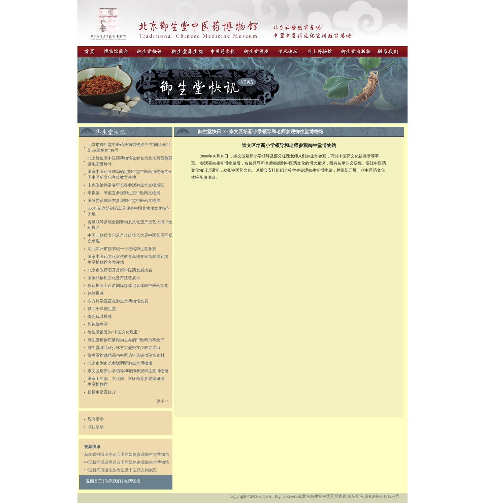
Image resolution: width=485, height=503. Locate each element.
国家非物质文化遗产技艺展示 (114, 277)
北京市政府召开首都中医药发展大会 (120, 270)
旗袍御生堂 (98, 324)
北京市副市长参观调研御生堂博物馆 (120, 363)
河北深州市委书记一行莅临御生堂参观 (122, 248)
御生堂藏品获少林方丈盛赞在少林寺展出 (124, 347)
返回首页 (94, 481)
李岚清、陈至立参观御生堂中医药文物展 (124, 192)
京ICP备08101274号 (382, 496)
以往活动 (96, 426)
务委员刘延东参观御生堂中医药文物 (124, 200)
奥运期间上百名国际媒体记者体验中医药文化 (128, 285)
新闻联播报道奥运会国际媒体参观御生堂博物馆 (126, 454)
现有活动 (96, 419)
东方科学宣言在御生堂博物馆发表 (118, 301)
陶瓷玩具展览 (100, 316)
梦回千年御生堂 (102, 308)
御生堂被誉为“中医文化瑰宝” (114, 332)
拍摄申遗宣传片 (102, 392)
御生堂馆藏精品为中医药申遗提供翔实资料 (126, 355)
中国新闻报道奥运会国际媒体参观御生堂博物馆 (126, 462)
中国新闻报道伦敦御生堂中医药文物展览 (120, 470)
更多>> (162, 401)
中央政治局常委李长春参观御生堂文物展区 (126, 185)
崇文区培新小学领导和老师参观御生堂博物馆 (128, 370)
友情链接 (132, 481)
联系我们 (113, 481)
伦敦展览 (96, 293)
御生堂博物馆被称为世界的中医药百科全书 (126, 339)
